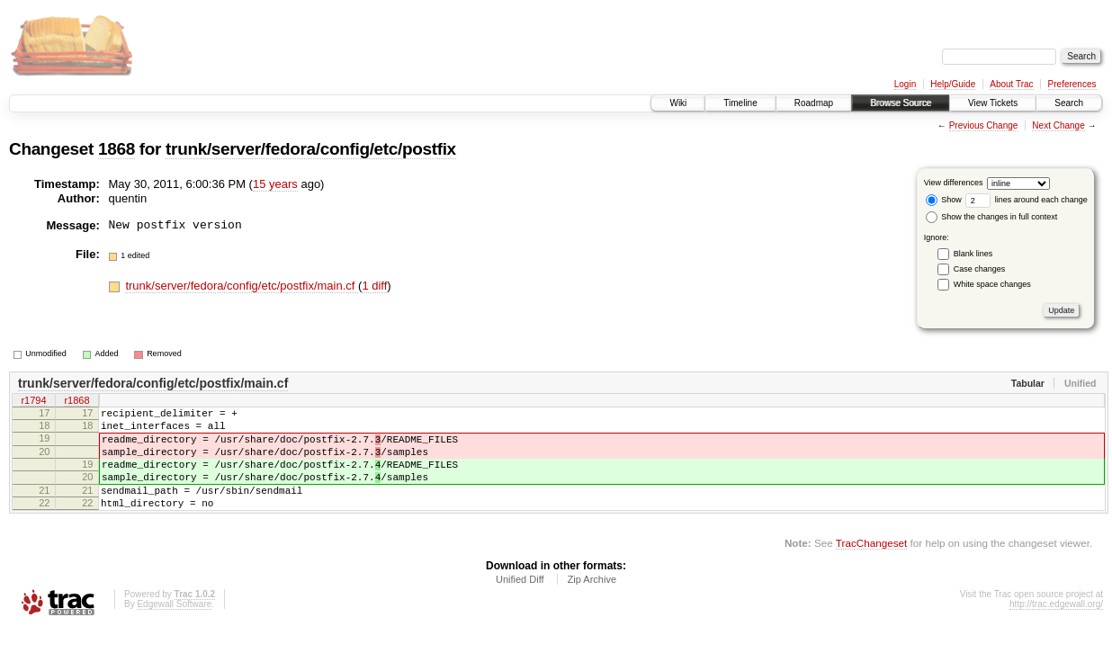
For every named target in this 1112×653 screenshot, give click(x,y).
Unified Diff (520, 603)
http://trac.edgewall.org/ (1056, 628)
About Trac (1011, 84)
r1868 (76, 402)
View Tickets (993, 103)
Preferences (1072, 84)
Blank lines (973, 253)
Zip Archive (592, 603)
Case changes (980, 268)
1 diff (374, 285)
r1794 (33, 402)
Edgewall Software (174, 628)
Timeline (740, 103)
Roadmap (813, 103)
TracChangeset (871, 567)
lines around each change (1026, 199)
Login (905, 84)
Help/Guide (952, 84)
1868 (116, 148)
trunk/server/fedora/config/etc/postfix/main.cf (241, 285)
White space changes (992, 284)
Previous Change (983, 125)
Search (1068, 103)
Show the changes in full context (992, 216)
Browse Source (900, 103)
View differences (953, 182)
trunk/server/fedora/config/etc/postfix (311, 148)
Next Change (1058, 125)
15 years (275, 184)
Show (944, 199)
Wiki (677, 103)
